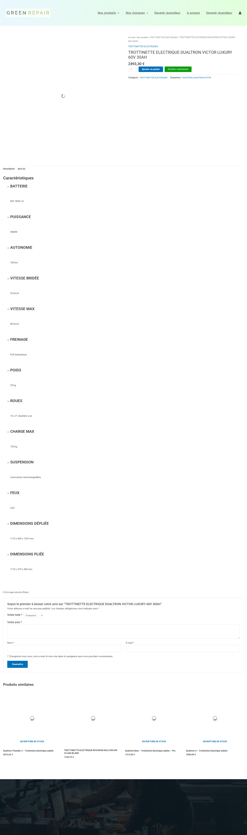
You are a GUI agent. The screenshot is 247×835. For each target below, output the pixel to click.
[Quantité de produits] (132, 69)
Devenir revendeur (168, 13)
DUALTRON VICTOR (205, 77)
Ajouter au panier (151, 69)
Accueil (131, 37)
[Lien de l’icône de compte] (240, 12)
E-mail (130, 643)
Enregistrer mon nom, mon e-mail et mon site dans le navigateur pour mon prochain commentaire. (61, 657)
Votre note (14, 615)
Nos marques (138, 13)
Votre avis (14, 623)
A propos (193, 13)
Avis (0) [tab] (22, 169)
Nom (10, 643)
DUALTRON (189, 77)
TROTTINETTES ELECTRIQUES (166, 37)
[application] (119, 13)
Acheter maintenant (178, 69)
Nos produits (110, 13)
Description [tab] (9, 169)
